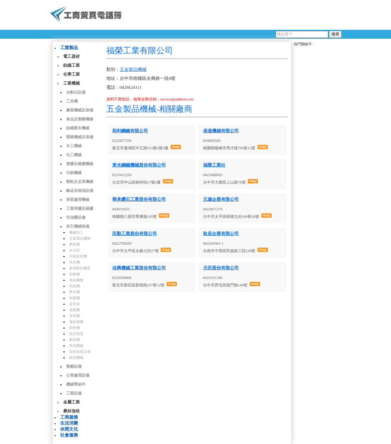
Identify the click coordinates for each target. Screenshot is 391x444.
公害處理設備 (77, 375)
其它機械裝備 (77, 226)
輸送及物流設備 (79, 190)
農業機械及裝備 (79, 110)
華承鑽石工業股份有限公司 (139, 199)
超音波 (74, 304)
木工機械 (74, 146)
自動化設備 (75, 92)
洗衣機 (74, 262)
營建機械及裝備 (79, 137)
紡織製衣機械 (77, 128)
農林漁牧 (71, 411)
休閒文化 (69, 429)
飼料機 (74, 328)
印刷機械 (74, 172)
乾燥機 (74, 286)
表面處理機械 (77, 199)
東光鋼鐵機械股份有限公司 (139, 165)
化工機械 (74, 155)
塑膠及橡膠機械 (79, 164)
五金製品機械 (80, 238)
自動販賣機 (78, 256)
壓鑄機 (74, 244)
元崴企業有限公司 (221, 199)
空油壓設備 (75, 217)
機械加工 (76, 232)
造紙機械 (76, 280)
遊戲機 (74, 310)
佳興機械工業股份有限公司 (139, 268)
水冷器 (74, 250)
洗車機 (74, 316)
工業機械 (71, 83)
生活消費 (69, 423)
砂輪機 (74, 274)
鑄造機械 (76, 357)
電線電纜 (76, 322)
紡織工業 (71, 65)
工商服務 (69, 417)
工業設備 (74, 393)
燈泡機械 (76, 346)
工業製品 (69, 47)
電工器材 (71, 56)
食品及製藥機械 (79, 119)
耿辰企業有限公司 (221, 233)
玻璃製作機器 (80, 268)
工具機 (72, 101)
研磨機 (74, 298)
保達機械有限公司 (221, 130)
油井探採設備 (80, 352)
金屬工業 (71, 402)
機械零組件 (75, 384)
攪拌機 (74, 292)
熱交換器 (76, 334)
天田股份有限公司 (221, 268)
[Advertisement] (234, 14)
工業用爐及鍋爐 (79, 208)
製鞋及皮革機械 (79, 181)
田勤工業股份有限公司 (134, 233)
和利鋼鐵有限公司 (130, 130)
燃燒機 (74, 340)
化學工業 (71, 74)
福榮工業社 (214, 165)
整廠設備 (74, 366)
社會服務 (69, 435)
